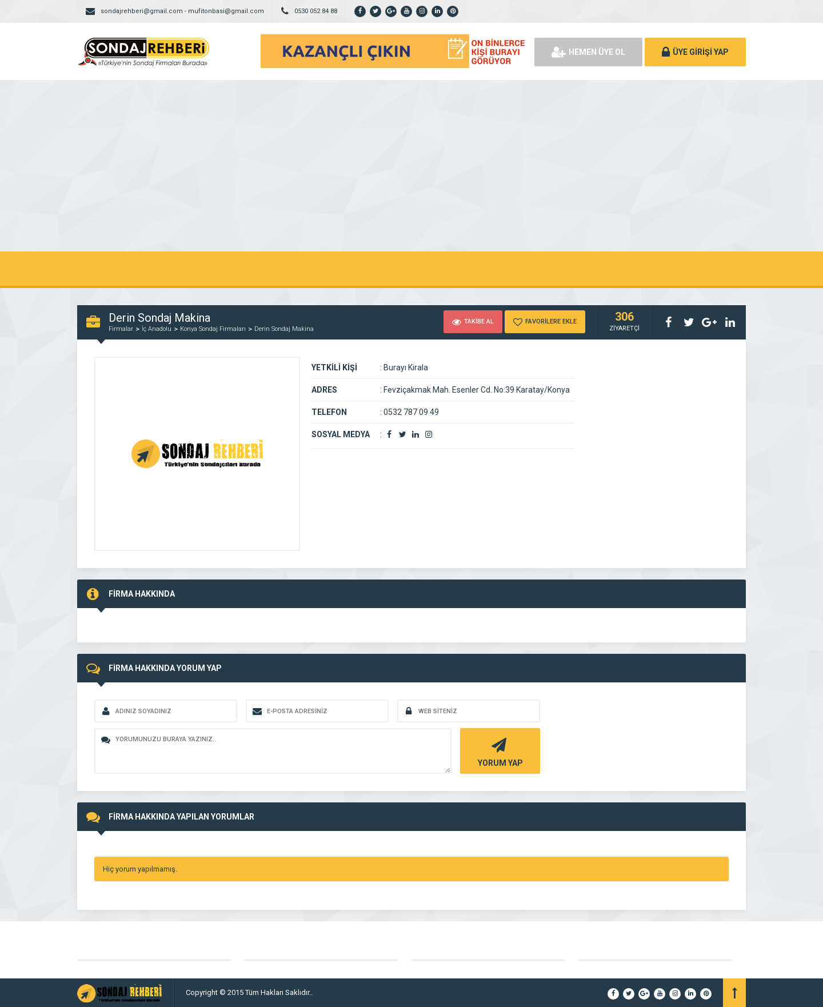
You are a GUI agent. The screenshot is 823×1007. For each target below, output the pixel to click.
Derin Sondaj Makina (284, 329)
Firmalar (121, 329)
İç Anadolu (156, 329)
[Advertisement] (411, 166)
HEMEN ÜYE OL (588, 52)
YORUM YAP (499, 751)
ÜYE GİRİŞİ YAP (695, 52)
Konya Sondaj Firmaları (213, 329)
